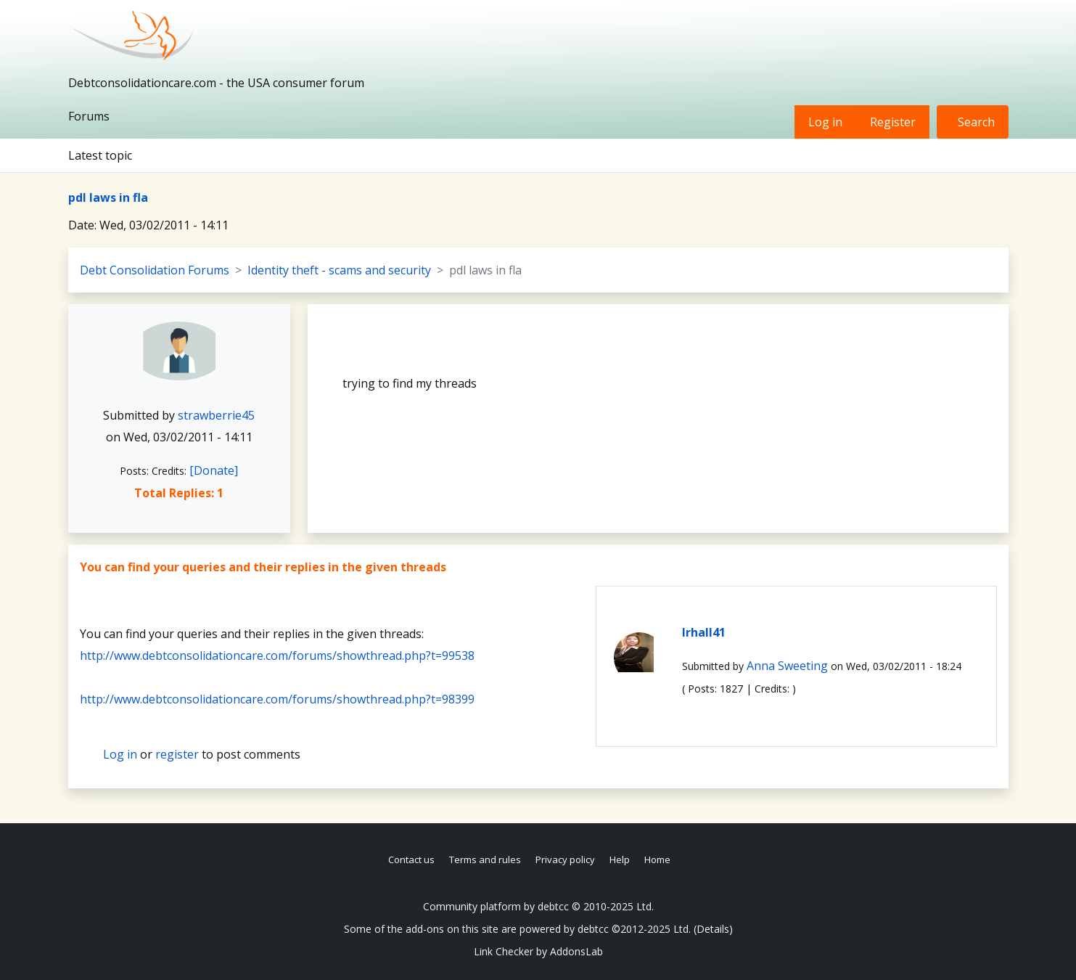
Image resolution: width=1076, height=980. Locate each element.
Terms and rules (485, 859)
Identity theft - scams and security (339, 270)
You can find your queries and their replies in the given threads (263, 567)
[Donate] (213, 470)
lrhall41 (704, 632)
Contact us (411, 859)
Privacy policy (565, 859)
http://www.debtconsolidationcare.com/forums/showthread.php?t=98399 (277, 699)
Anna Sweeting (787, 666)
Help (619, 859)
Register (893, 122)
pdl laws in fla (108, 197)
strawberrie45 (216, 415)
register (177, 754)
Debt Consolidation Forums (154, 270)
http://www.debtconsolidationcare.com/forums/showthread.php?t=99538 (277, 655)
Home (657, 859)
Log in (825, 122)
